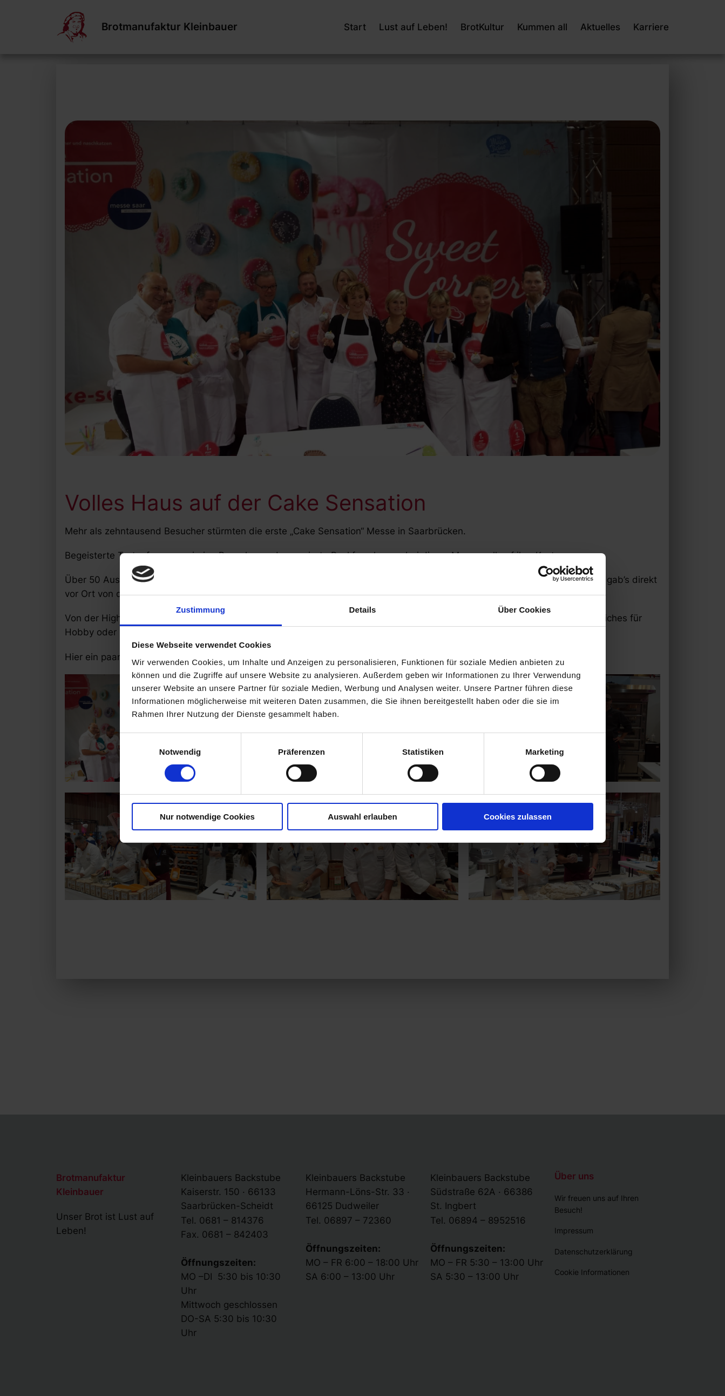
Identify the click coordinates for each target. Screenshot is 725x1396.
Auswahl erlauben (362, 816)
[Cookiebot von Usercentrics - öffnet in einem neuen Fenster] (546, 574)
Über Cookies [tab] (524, 609)
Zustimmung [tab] (200, 609)
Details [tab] (362, 609)
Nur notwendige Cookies (207, 816)
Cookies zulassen (518, 816)
